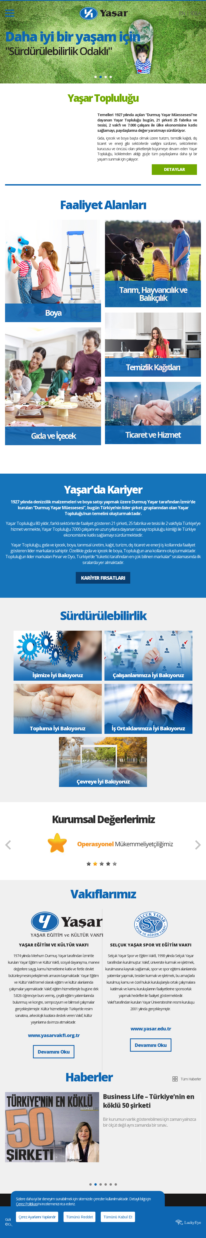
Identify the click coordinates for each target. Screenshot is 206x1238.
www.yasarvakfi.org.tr (53, 1035)
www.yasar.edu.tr (151, 1028)
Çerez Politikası (27, 1203)
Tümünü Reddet (79, 1217)
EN (182, 13)
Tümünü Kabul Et (117, 1217)
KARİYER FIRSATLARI (103, 578)
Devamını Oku (54, 1051)
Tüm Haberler (190, 1078)
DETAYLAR (174, 169)
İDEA (195, 13)
